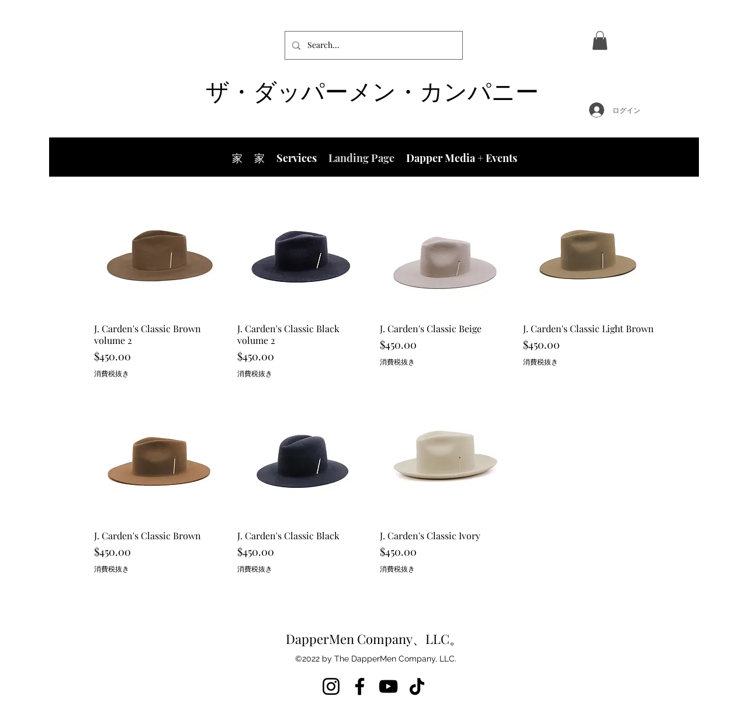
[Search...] (372, 45)
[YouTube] (388, 686)
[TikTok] (417, 686)
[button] (600, 40)
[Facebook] (359, 686)
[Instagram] (331, 686)
